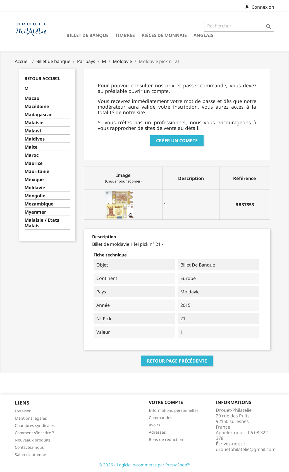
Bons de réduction (166, 439)
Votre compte (166, 402)
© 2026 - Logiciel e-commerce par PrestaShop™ (144, 465)
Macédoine (37, 106)
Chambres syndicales (35, 425)
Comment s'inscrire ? (34, 432)
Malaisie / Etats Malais (42, 223)
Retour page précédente (177, 361)
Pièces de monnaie (164, 35)
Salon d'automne (30, 454)
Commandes (160, 417)
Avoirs (154, 424)
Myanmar (35, 212)
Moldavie (35, 188)
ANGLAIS (203, 35)
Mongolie (35, 196)
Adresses (157, 432)
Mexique (34, 180)
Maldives (35, 139)
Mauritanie (37, 171)
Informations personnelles (174, 410)
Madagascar (38, 115)
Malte (31, 147)
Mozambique (39, 204)
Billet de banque (87, 35)
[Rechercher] (239, 26)
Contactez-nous (29, 447)
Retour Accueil (42, 78)
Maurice (34, 163)
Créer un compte (177, 140)
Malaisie (34, 123)
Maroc (32, 155)
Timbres (125, 35)
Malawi (33, 131)
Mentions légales (31, 418)
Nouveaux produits (33, 440)
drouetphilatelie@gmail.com (246, 449)
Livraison (23, 410)
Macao (32, 98)
